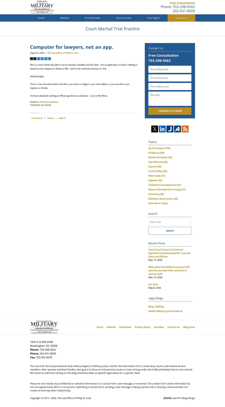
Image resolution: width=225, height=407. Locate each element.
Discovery (156, 194)
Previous (36, 118)
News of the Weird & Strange (167, 189)
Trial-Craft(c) (157, 171)
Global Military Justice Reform (165, 311)
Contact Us (181, 18)
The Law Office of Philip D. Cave (74, 398)
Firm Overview (92, 18)
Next (62, 118)
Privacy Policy (143, 327)
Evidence (156, 152)
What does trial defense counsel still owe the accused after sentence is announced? (169, 270)
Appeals (155, 180)
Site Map (159, 327)
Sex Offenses (157, 162)
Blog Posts (189, 327)
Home (41, 18)
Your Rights (153, 18)
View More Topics (158, 203)
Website (64, 18)
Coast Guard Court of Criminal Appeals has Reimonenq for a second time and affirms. (169, 253)
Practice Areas (123, 18)
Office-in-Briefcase (49, 102)
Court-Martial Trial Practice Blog (42, 7)
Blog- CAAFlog (156, 306)
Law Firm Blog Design (179, 398)
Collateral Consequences (164, 184)
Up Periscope (159, 148)
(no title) (153, 284)
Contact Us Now (170, 111)
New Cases (156, 175)
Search (170, 230)
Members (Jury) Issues (163, 198)
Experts (154, 166)
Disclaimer (125, 327)
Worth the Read (160, 157)
